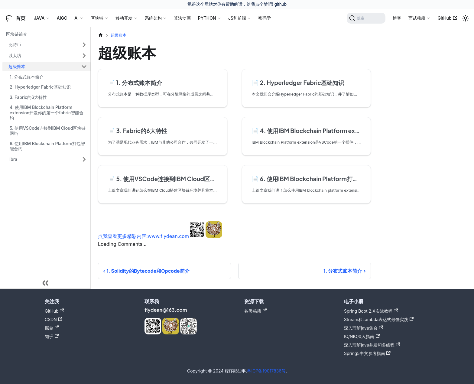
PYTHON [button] (207, 18)
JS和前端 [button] (237, 18)
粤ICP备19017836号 (266, 370)
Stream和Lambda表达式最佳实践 (379, 319)
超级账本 (16, 66)
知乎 (52, 336)
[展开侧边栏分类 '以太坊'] (84, 55)
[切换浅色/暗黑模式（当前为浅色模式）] (465, 18)
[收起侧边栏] (45, 283)
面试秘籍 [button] (416, 18)
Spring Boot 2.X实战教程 (371, 311)
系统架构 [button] (153, 18)
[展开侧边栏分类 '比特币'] (84, 45)
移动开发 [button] (123, 18)
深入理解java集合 (363, 327)
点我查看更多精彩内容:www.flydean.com (143, 236)
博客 (397, 18)
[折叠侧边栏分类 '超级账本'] (84, 66)
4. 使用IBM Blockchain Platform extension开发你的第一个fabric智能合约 (46, 112)
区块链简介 (16, 34)
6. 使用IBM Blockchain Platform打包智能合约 (47, 146)
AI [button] (76, 18)
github (280, 4)
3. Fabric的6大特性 (28, 97)
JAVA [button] (39, 18)
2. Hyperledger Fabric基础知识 (40, 86)
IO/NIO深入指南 (362, 336)
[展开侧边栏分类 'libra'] (84, 159)
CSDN (53, 319)
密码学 (264, 18)
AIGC (62, 18)
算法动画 (182, 18)
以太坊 (14, 55)
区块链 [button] (97, 18)
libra (12, 159)
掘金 (52, 327)
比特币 (14, 44)
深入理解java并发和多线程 (372, 344)
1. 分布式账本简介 (27, 77)
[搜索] (366, 18)
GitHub (447, 18)
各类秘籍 (255, 311)
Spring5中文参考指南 (367, 353)
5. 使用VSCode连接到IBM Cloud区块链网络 (48, 130)
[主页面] (100, 35)
